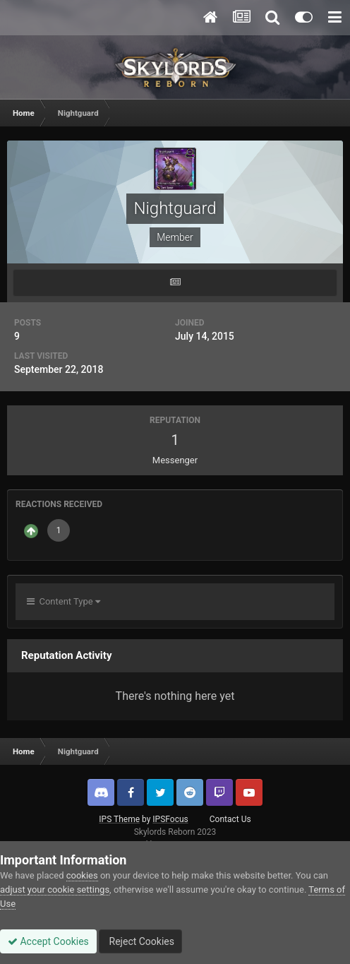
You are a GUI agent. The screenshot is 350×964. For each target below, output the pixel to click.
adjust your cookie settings (54, 889)
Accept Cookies (48, 941)
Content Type (63, 601)
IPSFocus (170, 819)
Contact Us (230, 819)
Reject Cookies (140, 941)
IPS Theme (119, 819)
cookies (82, 875)
